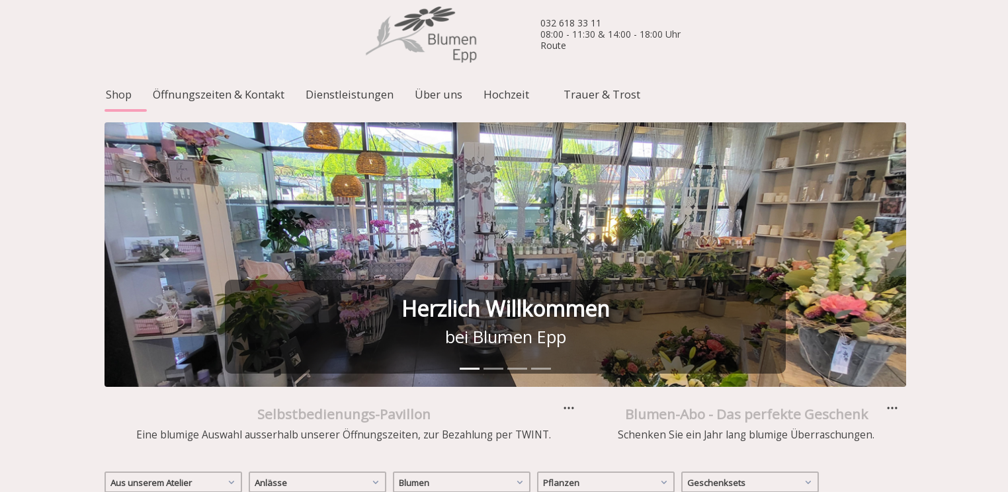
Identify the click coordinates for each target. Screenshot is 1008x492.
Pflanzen (607, 390)
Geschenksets (751, 390)
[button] (165, 163)
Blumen (462, 390)
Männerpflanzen (146, 421)
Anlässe (318, 390)
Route (553, 45)
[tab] (470, 277)
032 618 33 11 (570, 23)
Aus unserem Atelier (174, 390)
